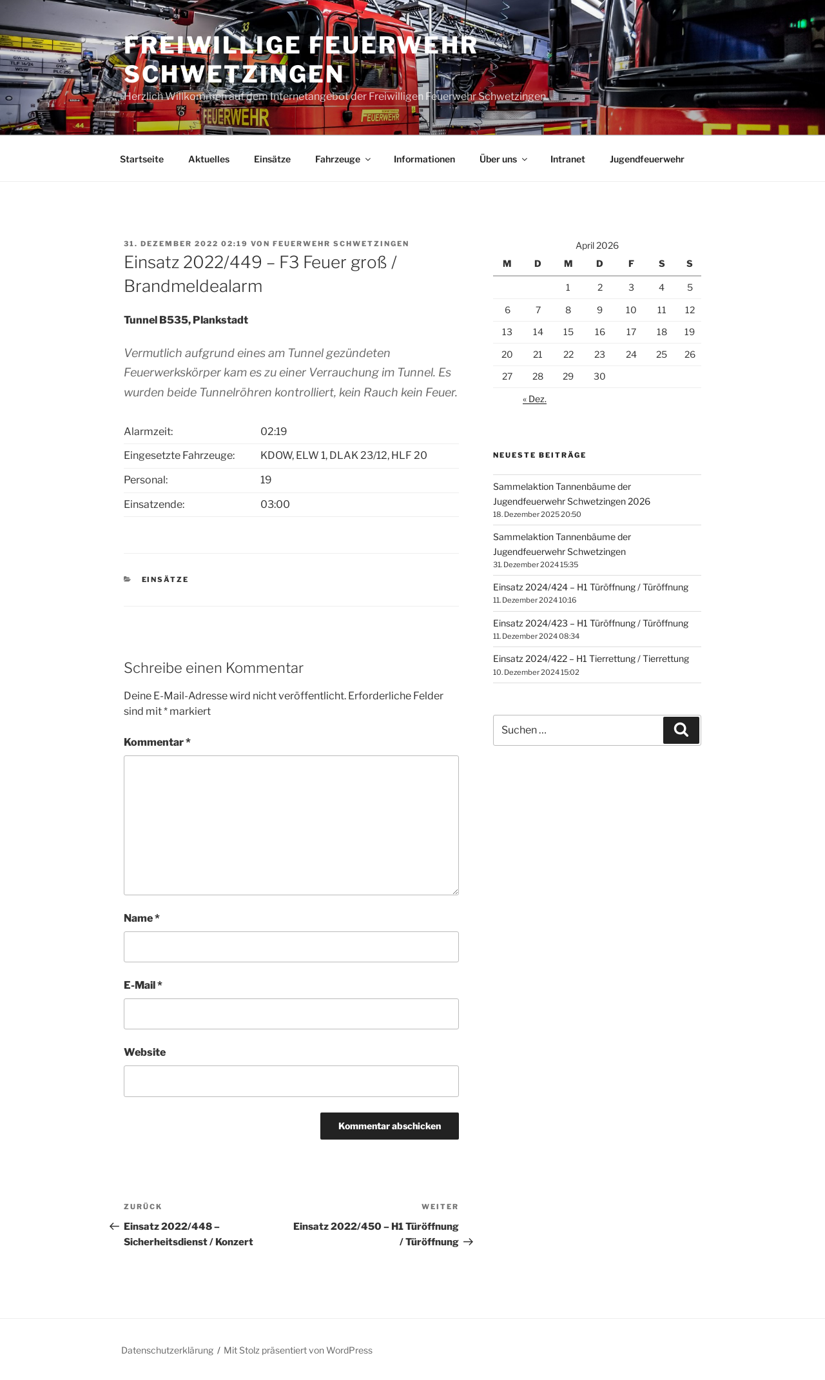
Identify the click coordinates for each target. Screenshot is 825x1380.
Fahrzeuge (344, 158)
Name (142, 918)
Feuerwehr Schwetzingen (341, 243)
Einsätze (272, 158)
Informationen (424, 158)
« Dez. (535, 398)
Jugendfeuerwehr (647, 158)
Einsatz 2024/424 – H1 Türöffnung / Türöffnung (590, 586)
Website (145, 1052)
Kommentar (157, 742)
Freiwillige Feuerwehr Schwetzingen (301, 59)
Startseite (142, 158)
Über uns (504, 158)
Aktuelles (208, 158)
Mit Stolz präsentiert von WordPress (298, 1350)
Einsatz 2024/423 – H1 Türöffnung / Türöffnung (590, 622)
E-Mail (143, 985)
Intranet (567, 158)
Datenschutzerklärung (167, 1350)
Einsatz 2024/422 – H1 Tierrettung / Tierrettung (591, 658)
